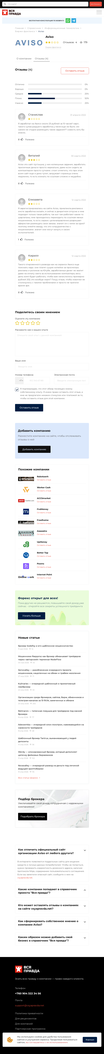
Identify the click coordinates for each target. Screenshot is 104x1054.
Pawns (40, 563)
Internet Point (44, 574)
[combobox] (19, 380)
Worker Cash (44, 487)
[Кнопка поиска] (5, 4)
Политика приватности (29, 1013)
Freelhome (43, 520)
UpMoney (42, 542)
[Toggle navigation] (99, 12)
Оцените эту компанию (27, 318)
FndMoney (42, 509)
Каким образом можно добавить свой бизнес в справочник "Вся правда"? (52, 938)
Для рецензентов (26, 1018)
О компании (24, 58)
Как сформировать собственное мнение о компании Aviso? (52, 922)
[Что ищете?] (45, 4)
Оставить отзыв (74, 70)
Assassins (42, 531)
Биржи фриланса (53, 47)
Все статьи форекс (29, 777)
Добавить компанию (34, 449)
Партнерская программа (30, 1028)
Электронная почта (64, 375)
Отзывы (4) (41, 58)
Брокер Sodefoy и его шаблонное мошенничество (45, 646)
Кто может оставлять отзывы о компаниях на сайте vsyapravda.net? (52, 907)
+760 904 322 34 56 (28, 993)
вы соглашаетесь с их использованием (47, 1042)
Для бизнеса (96, 4)
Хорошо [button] (90, 1039)
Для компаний (24, 1023)
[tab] (24, 59)
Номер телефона (24, 375)
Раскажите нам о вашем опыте (31, 330)
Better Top (42, 552)
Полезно (26, 139)
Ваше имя (20, 360)
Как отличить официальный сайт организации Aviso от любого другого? (52, 851)
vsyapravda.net (24, 877)
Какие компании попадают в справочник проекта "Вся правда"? (52, 891)
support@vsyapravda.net (29, 1005)
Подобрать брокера (32, 816)
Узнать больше (31, 615)
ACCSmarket (44, 498)
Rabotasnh (43, 476)
